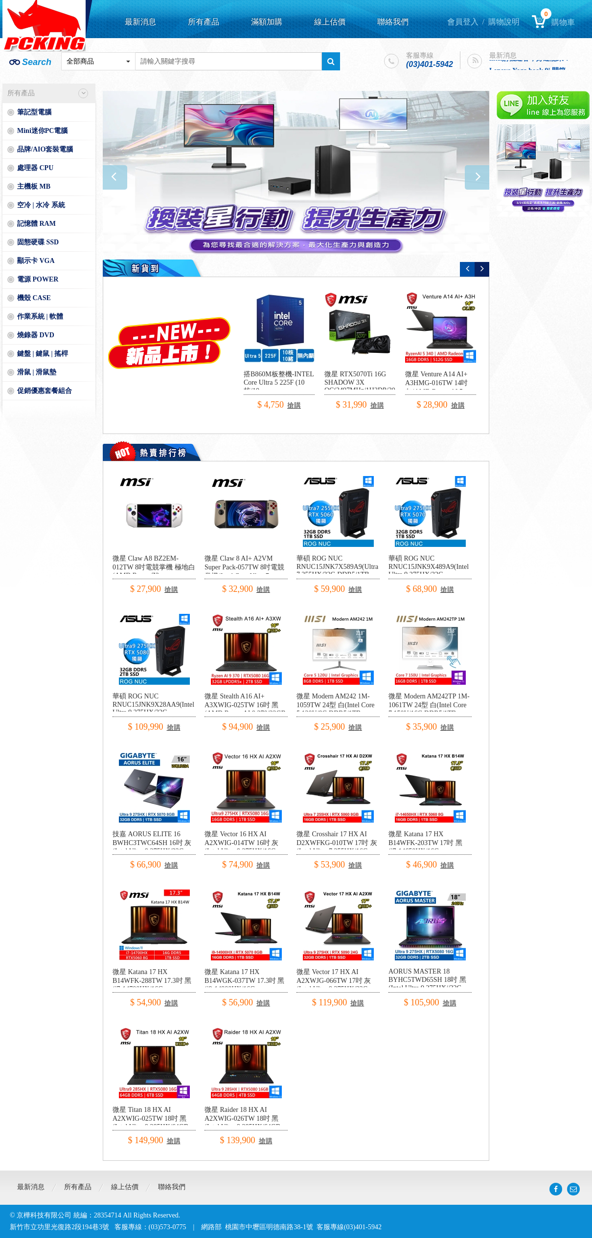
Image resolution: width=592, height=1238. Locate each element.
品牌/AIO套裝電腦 (45, 149)
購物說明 (504, 22)
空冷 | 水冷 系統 (41, 205)
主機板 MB (33, 186)
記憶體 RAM (36, 223)
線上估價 (329, 22)
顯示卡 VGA (36, 260)
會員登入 (462, 22)
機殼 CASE (34, 298)
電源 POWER (37, 279)
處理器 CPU (35, 168)
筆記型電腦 (34, 112)
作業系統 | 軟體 (40, 316)
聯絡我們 (393, 22)
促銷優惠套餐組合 (44, 390)
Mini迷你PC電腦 (42, 130)
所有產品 (203, 22)
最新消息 (140, 22)
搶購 (294, 405)
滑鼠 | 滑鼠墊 (36, 372)
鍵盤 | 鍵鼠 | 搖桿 (42, 353)
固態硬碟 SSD (38, 242)
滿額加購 (266, 22)
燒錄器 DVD (35, 335)
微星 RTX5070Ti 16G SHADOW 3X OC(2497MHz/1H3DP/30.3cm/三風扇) (367, 386)
